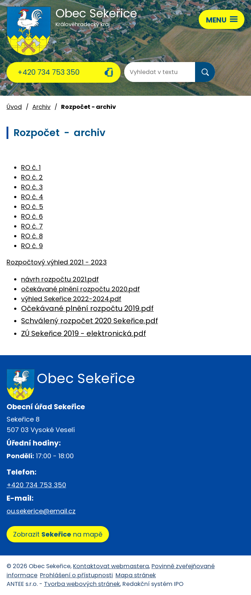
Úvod (14, 107)
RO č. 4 (32, 196)
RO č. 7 (32, 226)
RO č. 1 (31, 167)
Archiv (41, 107)
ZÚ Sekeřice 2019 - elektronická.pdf (83, 333)
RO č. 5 (32, 206)
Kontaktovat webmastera (111, 566)
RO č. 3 (32, 187)
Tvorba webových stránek (82, 584)
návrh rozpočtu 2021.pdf (60, 279)
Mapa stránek (136, 575)
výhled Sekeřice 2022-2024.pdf (71, 298)
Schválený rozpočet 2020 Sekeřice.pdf (89, 321)
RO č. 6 (32, 216)
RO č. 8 (32, 236)
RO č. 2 (32, 177)
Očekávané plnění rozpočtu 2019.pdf (87, 308)
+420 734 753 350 (48, 72)
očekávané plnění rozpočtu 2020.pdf (80, 289)
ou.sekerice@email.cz (41, 511)
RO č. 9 (32, 245)
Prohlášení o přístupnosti (76, 575)
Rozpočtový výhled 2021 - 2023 (57, 262)
